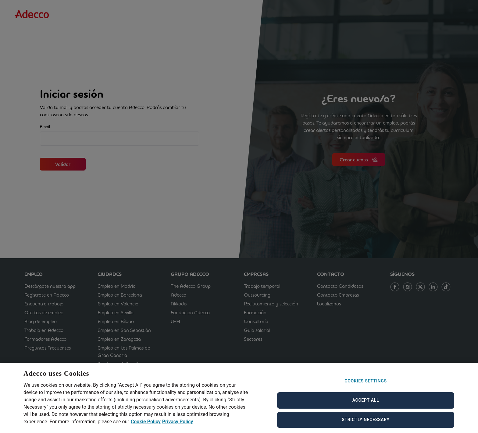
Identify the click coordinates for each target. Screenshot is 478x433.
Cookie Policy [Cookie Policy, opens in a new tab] (146, 427)
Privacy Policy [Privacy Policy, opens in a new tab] (177, 427)
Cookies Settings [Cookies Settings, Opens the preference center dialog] (365, 386)
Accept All (365, 405)
